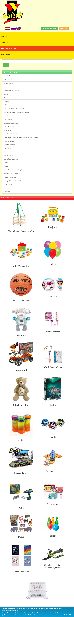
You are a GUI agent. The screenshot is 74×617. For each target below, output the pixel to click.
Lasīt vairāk (68, 615)
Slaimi (21, 440)
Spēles (53, 536)
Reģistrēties (63, 28)
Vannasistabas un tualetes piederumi (15, 170)
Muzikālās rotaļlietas (53, 367)
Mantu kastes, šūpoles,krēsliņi (21, 231)
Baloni (53, 264)
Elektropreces (8, 119)
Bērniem (6, 98)
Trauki (6, 163)
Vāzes (6, 166)
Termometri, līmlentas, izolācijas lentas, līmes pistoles (21, 137)
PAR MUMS (5, 55)
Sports (53, 437)
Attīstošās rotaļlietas (21, 266)
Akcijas (6, 87)
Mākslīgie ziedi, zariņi (11, 134)
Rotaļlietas (53, 227)
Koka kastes (8, 79)
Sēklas (6, 105)
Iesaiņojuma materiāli (11, 123)
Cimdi (6, 116)
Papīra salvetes (8, 148)
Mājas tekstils (8, 83)
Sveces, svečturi (9, 155)
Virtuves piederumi (10, 177)
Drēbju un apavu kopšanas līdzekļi (15, 108)
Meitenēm (52, 296)
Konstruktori (21, 370)
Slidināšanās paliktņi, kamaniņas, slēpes (52, 566)
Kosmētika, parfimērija (11, 90)
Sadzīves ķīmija (9, 141)
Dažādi (21, 537)
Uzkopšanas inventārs (11, 159)
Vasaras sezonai (53, 471)
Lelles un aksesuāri (52, 331)
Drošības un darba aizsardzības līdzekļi (16, 112)
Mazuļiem (21, 335)
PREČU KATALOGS (8, 49)
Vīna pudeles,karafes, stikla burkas (15, 181)
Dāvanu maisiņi (9, 126)
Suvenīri (6, 188)
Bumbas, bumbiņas (21, 300)
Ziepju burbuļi (53, 504)
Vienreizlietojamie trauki (12, 173)
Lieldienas (7, 191)
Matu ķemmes (8, 130)
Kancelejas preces (21, 572)
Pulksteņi (7, 76)
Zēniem (21, 508)
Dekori (6, 94)
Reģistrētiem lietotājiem (50, 28)
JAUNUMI (5, 43)
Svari (5, 152)
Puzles (53, 405)
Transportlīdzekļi (21, 473)
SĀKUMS (4, 37)
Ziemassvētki (8, 184)
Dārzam (6, 101)
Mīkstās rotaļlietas (21, 405)
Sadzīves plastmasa (10, 145)
